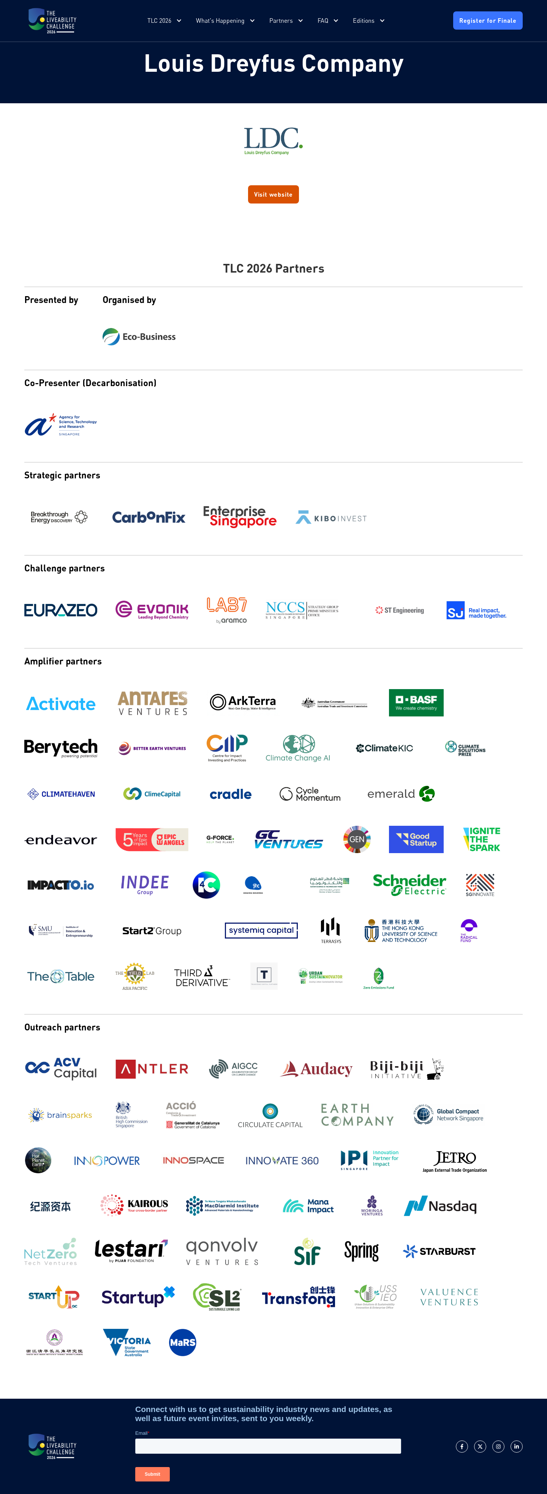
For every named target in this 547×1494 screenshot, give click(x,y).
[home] (52, 20)
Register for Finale (488, 20)
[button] (165, 20)
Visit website (273, 194)
